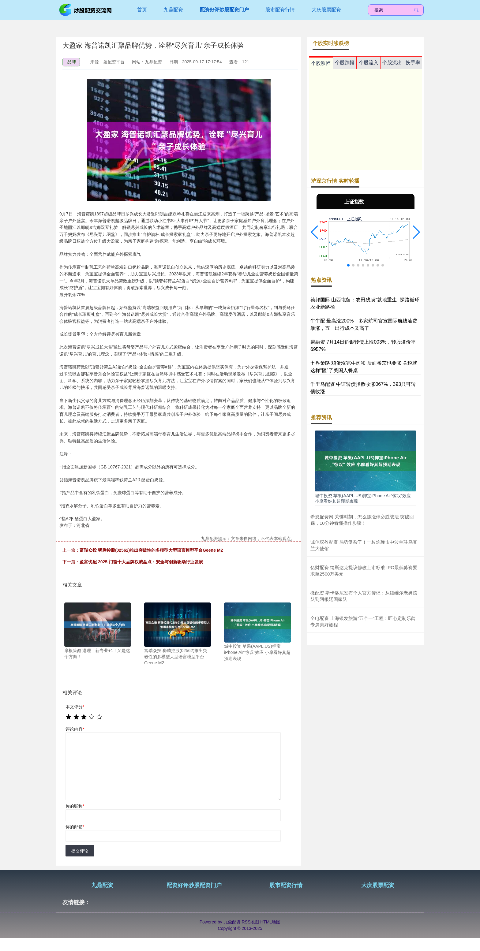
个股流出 (392, 62)
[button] (314, 232)
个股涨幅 (321, 63)
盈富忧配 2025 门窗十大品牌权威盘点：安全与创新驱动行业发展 (141, 561)
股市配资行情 (280, 9)
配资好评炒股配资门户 (224, 9)
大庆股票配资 (326, 9)
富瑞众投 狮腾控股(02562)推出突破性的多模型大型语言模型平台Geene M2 (151, 550)
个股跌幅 (344, 62)
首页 (142, 9)
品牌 (71, 61)
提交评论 (79, 850)
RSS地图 (250, 921)
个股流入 (368, 62)
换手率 (413, 62)
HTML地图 (270, 921)
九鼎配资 (173, 9)
